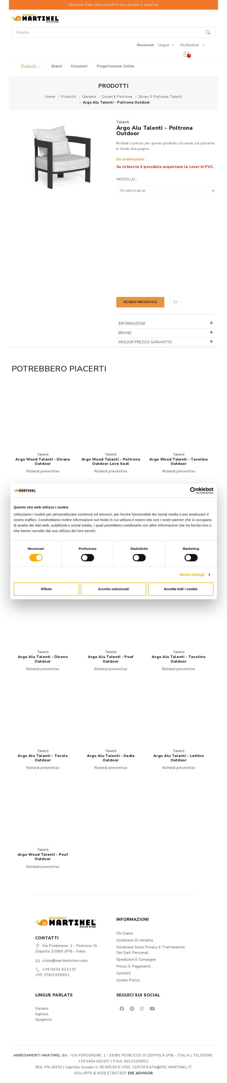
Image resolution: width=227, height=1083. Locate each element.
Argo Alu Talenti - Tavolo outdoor (43, 758)
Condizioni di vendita (134, 940)
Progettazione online (116, 66)
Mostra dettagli (192, 574)
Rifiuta (46, 589)
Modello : (126, 179)
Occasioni (79, 66)
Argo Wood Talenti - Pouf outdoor (43, 856)
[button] (175, 302)
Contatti (123, 973)
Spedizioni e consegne (136, 959)
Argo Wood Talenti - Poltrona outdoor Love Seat (110, 461)
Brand (56, 66)
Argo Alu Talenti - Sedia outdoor (111, 758)
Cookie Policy (128, 980)
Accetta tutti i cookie (181, 589)
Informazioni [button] (132, 323)
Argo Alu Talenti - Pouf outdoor (111, 659)
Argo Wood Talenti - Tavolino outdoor (178, 461)
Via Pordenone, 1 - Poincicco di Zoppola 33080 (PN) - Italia (66, 948)
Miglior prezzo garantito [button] (145, 342)
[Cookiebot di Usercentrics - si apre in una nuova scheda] (193, 490)
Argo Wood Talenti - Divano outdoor (42, 461)
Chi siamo (124, 933)
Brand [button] (125, 332)
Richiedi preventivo (140, 302)
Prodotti (31, 66)
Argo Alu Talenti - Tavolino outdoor (178, 659)
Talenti (122, 122)
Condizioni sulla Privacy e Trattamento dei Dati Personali (150, 950)
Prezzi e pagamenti (133, 966)
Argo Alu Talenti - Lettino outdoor (178, 758)
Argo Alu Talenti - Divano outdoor (43, 659)
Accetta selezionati (113, 589)
